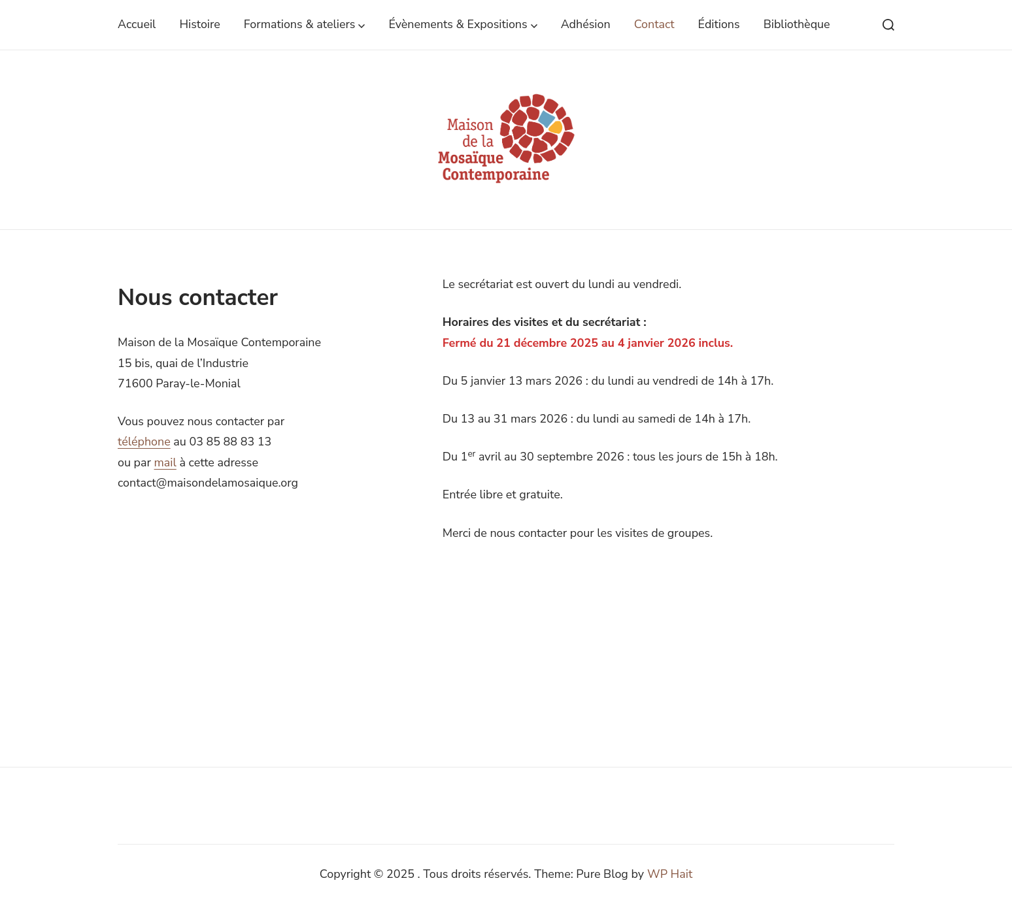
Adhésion (586, 24)
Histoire (199, 24)
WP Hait (669, 874)
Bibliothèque (797, 24)
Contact (654, 24)
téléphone (144, 441)
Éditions (719, 24)
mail (165, 462)
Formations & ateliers (304, 24)
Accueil (137, 24)
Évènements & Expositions (462, 24)
